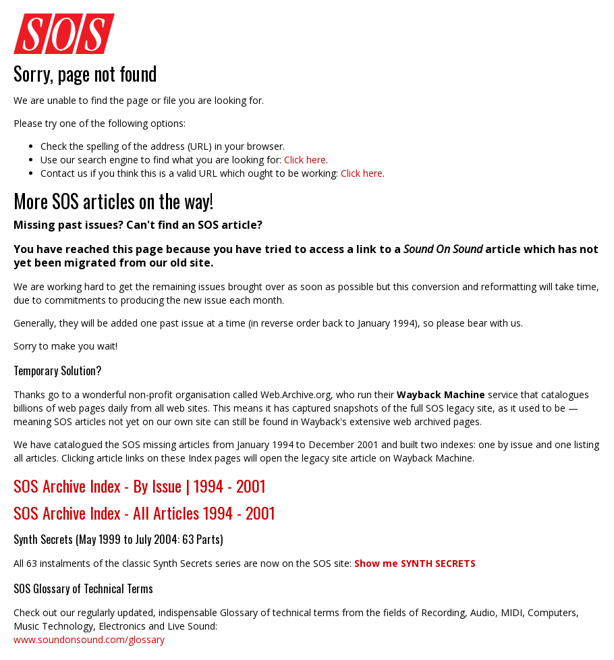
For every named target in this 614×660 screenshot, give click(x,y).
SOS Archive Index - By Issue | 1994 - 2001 (139, 485)
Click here (305, 159)
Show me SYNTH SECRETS (415, 563)
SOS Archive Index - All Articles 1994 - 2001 (144, 512)
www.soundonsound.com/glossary (89, 639)
